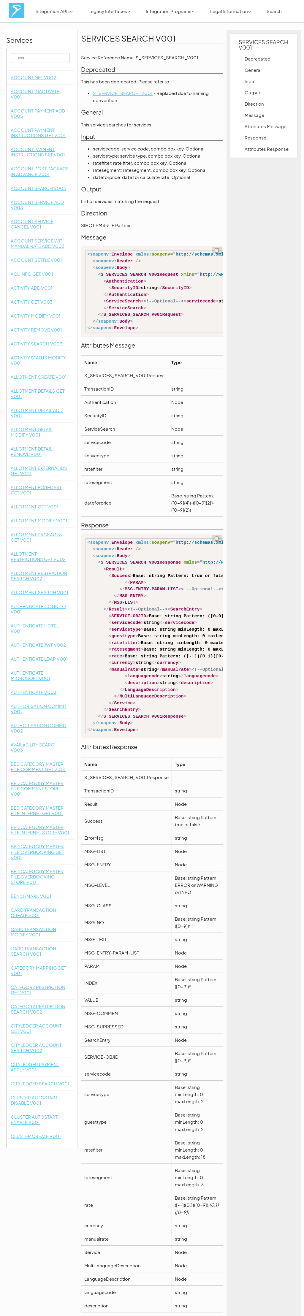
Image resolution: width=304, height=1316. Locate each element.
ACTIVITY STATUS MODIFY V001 (38, 360)
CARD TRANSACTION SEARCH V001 (33, 951)
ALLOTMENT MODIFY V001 (39, 520)
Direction (254, 104)
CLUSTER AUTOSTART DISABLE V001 (34, 1100)
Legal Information (230, 11)
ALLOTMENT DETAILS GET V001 (38, 393)
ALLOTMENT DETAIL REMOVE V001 (31, 451)
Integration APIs (54, 11)
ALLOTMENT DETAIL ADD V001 (37, 412)
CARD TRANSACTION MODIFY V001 (33, 931)
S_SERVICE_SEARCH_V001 (123, 93)
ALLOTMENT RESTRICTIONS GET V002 (38, 556)
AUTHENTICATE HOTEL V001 (35, 628)
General (253, 70)
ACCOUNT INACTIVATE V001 (35, 93)
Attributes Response (267, 149)
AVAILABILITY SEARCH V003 (34, 747)
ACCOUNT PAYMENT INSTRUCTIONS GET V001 (38, 132)
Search (274, 11)
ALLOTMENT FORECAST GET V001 (36, 489)
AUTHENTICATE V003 (33, 692)
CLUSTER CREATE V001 (36, 1136)
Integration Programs (170, 11)
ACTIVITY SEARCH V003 (36, 343)
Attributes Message (265, 126)
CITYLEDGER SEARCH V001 (40, 1083)
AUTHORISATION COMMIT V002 (38, 727)
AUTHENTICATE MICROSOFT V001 (30, 675)
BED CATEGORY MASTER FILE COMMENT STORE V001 (37, 788)
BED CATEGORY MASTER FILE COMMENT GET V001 (38, 766)
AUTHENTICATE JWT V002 (38, 645)
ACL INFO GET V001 (32, 274)
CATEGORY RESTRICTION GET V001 (38, 989)
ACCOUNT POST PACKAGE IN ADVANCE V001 (40, 171)
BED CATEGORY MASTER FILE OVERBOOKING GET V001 (37, 851)
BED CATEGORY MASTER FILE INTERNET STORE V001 (40, 829)
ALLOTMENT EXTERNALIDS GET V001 (39, 470)
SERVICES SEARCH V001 (263, 45)
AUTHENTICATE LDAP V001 (39, 659)
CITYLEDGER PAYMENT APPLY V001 (35, 1066)
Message (254, 115)
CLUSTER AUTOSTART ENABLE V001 (34, 1119)
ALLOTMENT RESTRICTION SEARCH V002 (39, 575)
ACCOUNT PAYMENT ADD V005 (38, 113)
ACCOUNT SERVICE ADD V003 (37, 204)
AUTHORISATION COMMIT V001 (38, 708)
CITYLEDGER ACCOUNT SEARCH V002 (36, 1047)
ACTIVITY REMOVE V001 (36, 329)
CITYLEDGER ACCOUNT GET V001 (36, 1028)
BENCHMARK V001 (31, 896)
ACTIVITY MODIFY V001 (36, 315)
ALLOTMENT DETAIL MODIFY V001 (31, 431)
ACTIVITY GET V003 (32, 302)
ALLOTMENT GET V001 (34, 506)
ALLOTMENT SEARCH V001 (39, 592)
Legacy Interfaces (109, 11)
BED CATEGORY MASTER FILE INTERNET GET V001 (37, 810)
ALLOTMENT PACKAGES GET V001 (36, 537)
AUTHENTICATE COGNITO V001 (38, 608)
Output (252, 92)
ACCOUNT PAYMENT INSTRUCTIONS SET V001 (38, 151)
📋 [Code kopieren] (216, 250)
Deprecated (257, 58)
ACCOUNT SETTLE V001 (36, 260)
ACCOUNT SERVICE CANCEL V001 (32, 223)
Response (255, 137)
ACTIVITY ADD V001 (32, 288)
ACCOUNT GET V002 (33, 77)
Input (250, 81)
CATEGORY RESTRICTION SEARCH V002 (38, 1008)
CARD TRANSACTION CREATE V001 (33, 912)
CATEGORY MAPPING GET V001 (38, 970)
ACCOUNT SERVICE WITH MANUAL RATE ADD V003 (38, 243)
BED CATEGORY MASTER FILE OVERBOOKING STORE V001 (37, 876)
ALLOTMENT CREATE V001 (39, 377)
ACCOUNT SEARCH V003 (38, 188)
